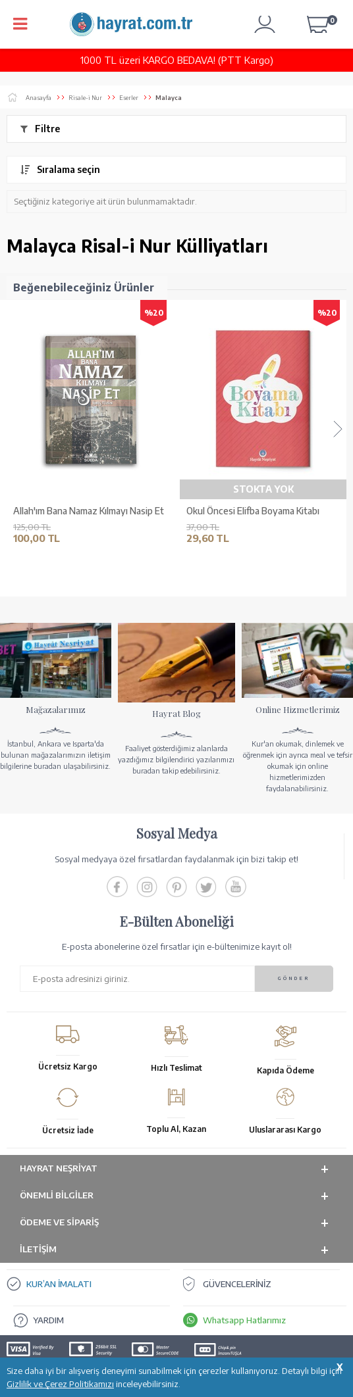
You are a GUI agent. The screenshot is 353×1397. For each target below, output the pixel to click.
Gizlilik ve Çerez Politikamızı (60, 1384)
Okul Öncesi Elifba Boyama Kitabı (252, 511)
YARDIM (48, 1320)
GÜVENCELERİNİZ (237, 1284)
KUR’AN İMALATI (59, 1284)
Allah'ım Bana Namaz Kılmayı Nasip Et (88, 511)
